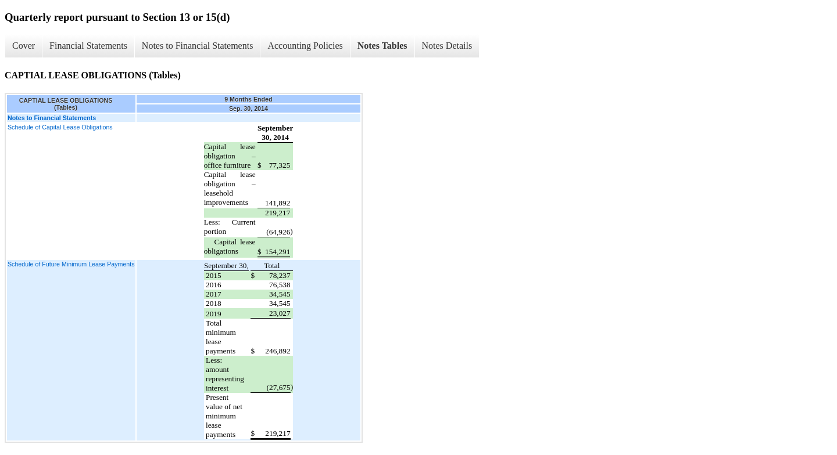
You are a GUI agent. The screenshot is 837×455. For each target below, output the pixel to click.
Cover (23, 45)
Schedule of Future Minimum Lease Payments (71, 264)
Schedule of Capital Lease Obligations (60, 127)
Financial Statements (88, 45)
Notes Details (447, 45)
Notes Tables (382, 45)
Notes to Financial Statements (197, 45)
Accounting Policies (304, 45)
